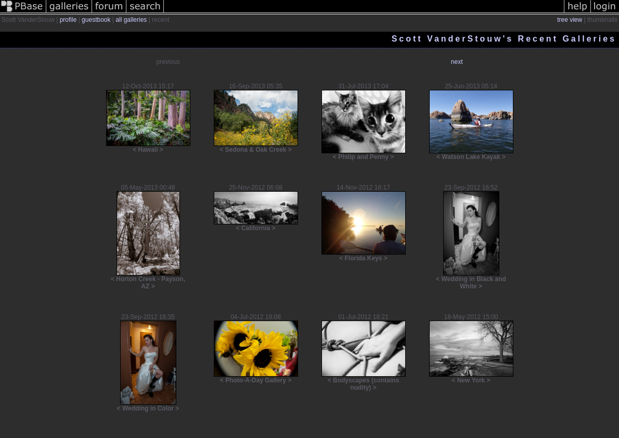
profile (68, 19)
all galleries (131, 19)
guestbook (96, 19)
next (457, 61)
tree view (569, 19)
